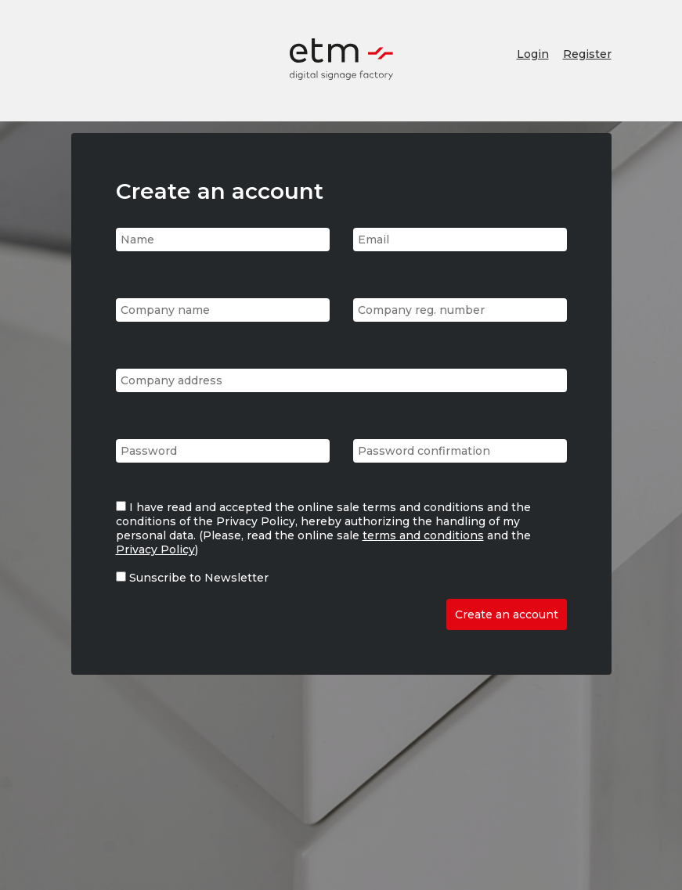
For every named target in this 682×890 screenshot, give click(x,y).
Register (587, 54)
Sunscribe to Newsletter (199, 578)
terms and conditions (423, 535)
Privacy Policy (155, 549)
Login (533, 54)
